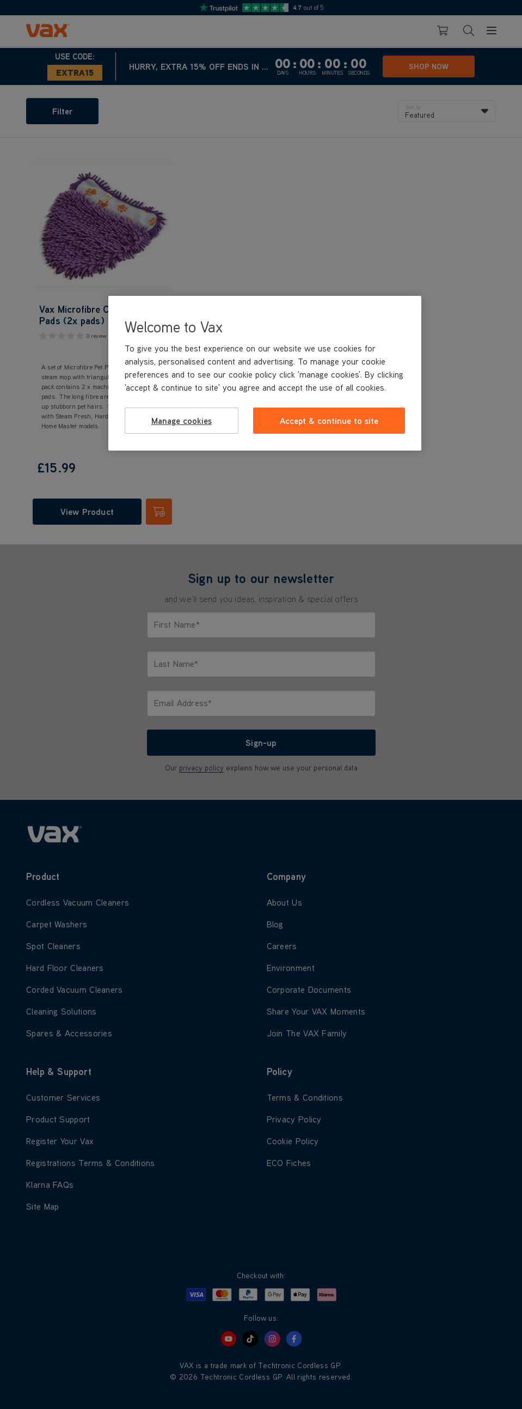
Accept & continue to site (329, 420)
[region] (264, 373)
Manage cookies (181, 420)
